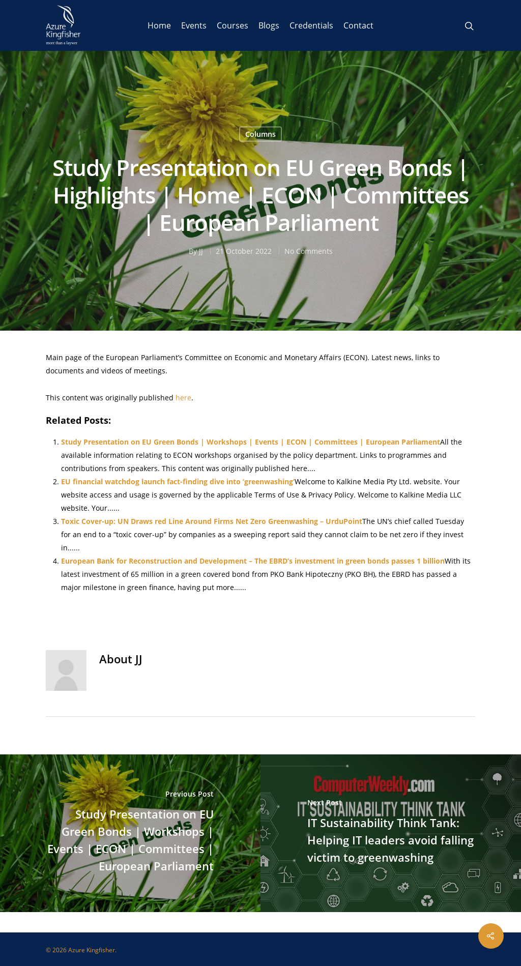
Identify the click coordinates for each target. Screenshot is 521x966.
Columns (260, 134)
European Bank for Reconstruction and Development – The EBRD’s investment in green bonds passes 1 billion (253, 561)
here (183, 397)
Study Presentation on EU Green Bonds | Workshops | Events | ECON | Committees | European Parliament (250, 442)
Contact (358, 25)
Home (159, 25)
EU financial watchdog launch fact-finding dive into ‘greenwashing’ (178, 481)
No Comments (308, 251)
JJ (201, 251)
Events (194, 25)
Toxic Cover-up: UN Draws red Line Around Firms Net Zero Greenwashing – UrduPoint (211, 521)
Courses (232, 25)
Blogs (268, 25)
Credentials (311, 25)
